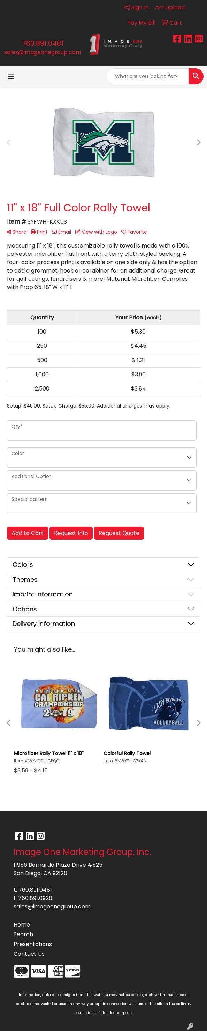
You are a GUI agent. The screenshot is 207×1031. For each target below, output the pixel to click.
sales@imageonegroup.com (42, 52)
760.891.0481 (42, 43)
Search (23, 934)
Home (22, 925)
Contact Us (29, 954)
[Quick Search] (147, 76)
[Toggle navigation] (10, 76)
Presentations (33, 944)
